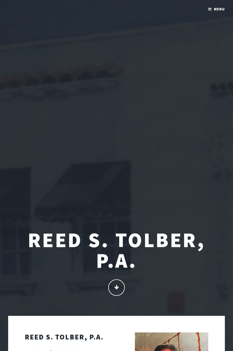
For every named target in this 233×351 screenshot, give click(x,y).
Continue (116, 288)
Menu (219, 9)
